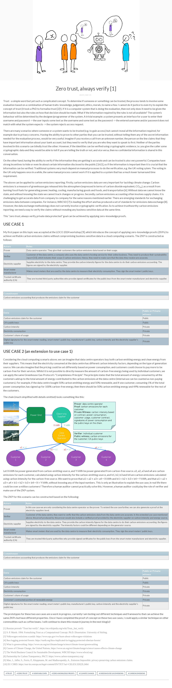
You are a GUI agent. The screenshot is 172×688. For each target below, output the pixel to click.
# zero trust (22, 673)
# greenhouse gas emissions (111, 673)
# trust (9, 673)
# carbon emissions (136, 673)
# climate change (86, 673)
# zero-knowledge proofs (63, 673)
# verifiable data (39, 673)
